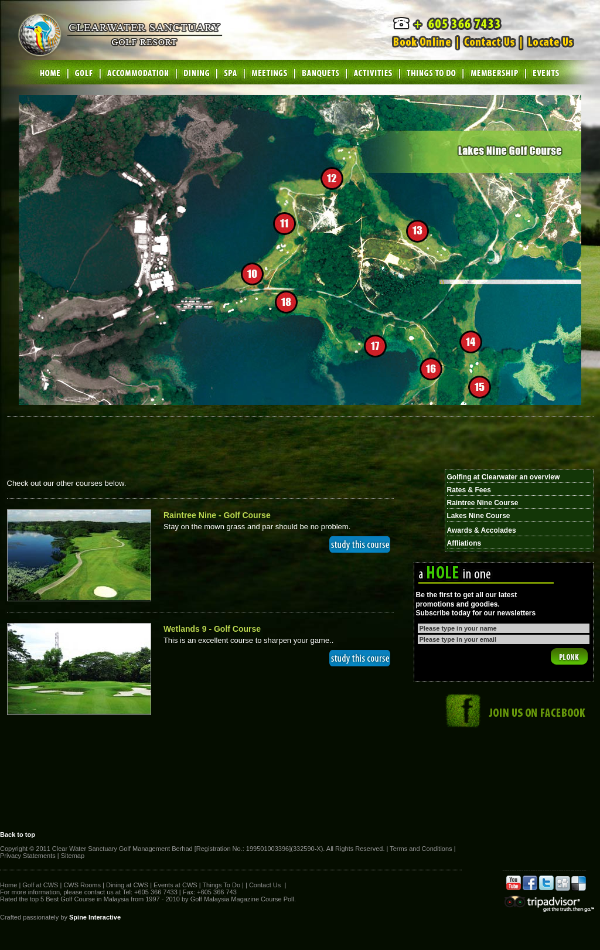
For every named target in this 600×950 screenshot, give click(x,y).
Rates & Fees (469, 490)
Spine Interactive (95, 917)
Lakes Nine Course (478, 516)
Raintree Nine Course (483, 503)
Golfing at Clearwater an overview (503, 477)
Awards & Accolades (481, 530)
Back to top (17, 834)
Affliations (464, 543)
